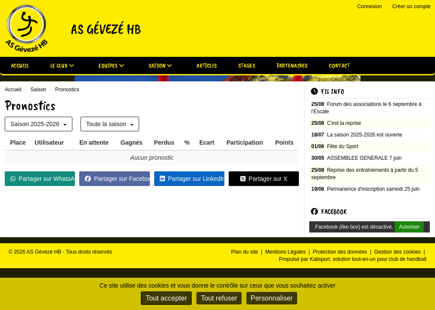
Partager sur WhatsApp (42, 178)
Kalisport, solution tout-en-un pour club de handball (368, 259)
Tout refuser (219, 298)
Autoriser (409, 227)
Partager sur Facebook (117, 178)
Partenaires (292, 65)
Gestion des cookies (398, 252)
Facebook (329, 212)
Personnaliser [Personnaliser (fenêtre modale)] (272, 298)
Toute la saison (110, 124)
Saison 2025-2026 (38, 124)
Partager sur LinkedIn (192, 178)
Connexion (369, 6)
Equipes (111, 65)
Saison (160, 65)
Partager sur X (263, 178)
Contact (339, 65)
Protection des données (340, 252)
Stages (246, 65)
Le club (62, 65)
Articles (206, 65)
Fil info (327, 91)
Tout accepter (166, 298)
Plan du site (245, 252)
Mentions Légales (286, 252)
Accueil (20, 65)
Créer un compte (411, 6)
